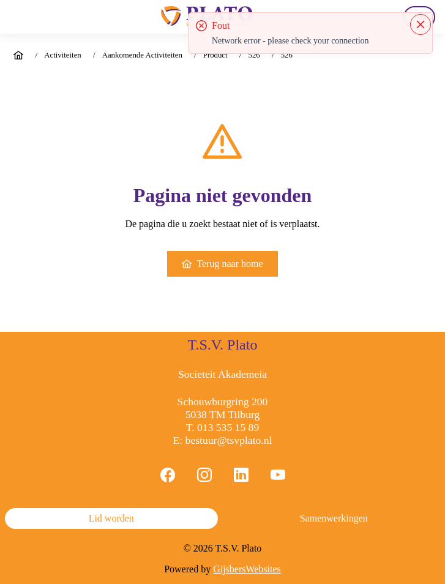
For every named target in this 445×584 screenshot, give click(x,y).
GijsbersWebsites (247, 569)
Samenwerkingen (334, 518)
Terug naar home (222, 263)
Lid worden (111, 518)
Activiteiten (62, 55)
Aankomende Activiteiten (142, 55)
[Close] (420, 24)
